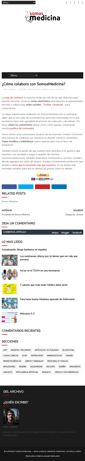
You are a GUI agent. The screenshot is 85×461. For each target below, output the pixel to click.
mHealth (46, 372)
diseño (62, 367)
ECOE (24, 356)
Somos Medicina (56, 89)
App (5, 350)
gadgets (7, 372)
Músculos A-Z (27, 313)
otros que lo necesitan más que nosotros (34, 165)
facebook (77, 232)
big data (51, 367)
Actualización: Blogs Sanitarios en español (24, 249)
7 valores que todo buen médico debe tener (44, 285)
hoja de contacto (14, 97)
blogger (65, 232)
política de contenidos (22, 128)
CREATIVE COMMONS (56, 451)
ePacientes (75, 367)
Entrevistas (37, 356)
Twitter (47, 104)
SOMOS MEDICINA (23, 451)
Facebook (57, 104)
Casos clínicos (10, 356)
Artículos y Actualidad (47, 350)
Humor (69, 356)
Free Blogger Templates (48, 456)
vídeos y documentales (66, 372)
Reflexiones (9, 367)
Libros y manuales (34, 361)
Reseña (22, 367)
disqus (55, 232)
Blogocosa (68, 350)
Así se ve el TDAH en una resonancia (40, 270)
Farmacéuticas (54, 356)
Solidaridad (36, 367)
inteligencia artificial (27, 372)
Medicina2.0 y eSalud (38, 89)
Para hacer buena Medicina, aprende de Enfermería (47, 299)
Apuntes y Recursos (21, 350)
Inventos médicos (12, 361)
